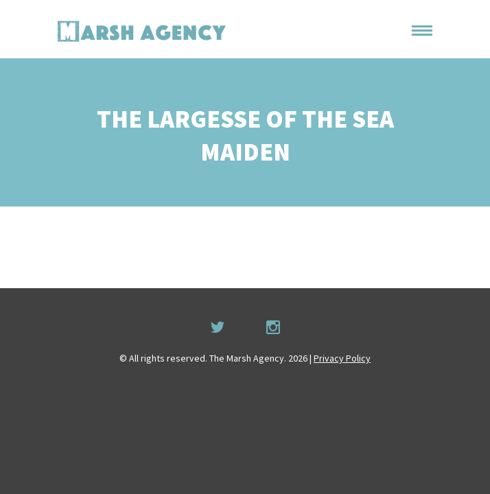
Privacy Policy (342, 358)
